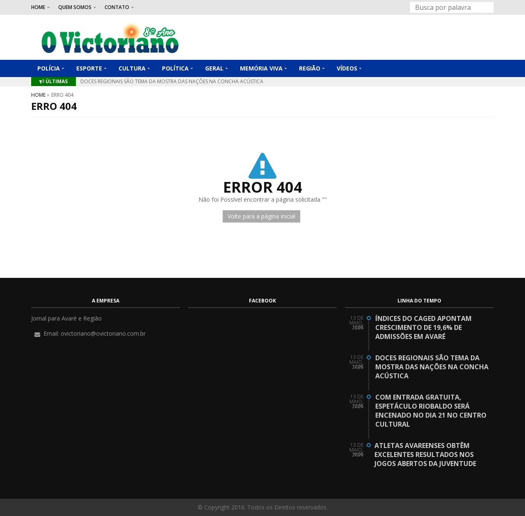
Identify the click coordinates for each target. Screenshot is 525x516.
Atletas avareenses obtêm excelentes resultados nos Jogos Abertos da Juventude (425, 454)
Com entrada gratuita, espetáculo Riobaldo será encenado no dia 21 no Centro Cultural (430, 411)
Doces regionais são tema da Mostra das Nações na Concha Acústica (171, 81)
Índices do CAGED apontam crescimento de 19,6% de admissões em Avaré (423, 327)
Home (38, 94)
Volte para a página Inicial (261, 216)
